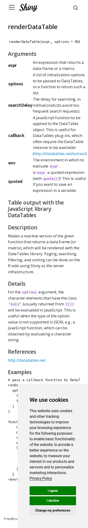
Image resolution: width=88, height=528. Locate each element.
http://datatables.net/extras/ (59, 153)
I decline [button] (52, 500)
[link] (41, 478)
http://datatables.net (27, 360)
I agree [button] (53, 491)
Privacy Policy (41, 478)
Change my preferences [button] (52, 510)
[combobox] (76, 7)
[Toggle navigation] (11, 7)
